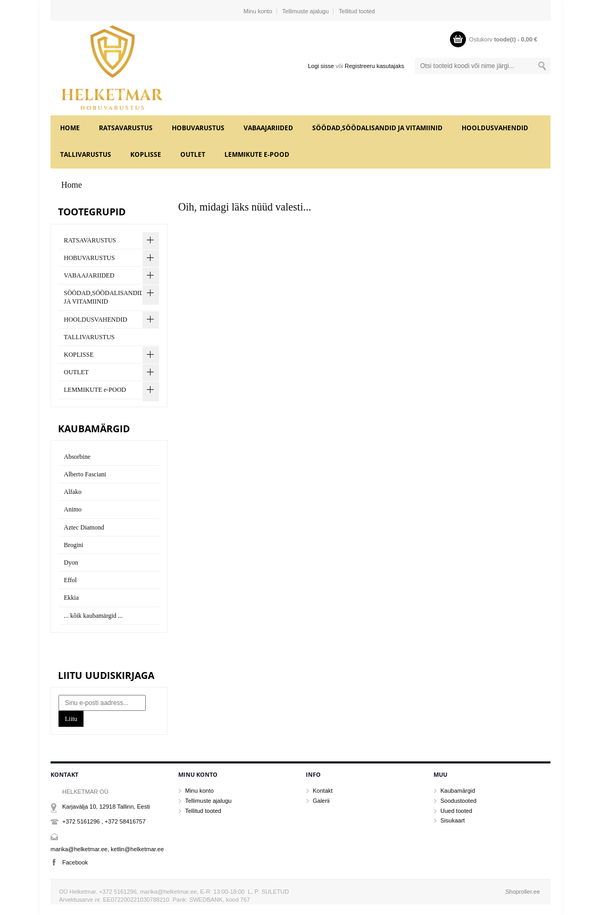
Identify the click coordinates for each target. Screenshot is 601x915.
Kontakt (322, 790)
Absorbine (77, 456)
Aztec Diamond (84, 527)
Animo (72, 509)
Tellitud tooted (357, 11)
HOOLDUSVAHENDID (495, 127)
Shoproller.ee (522, 891)
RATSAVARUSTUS (126, 127)
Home (70, 127)
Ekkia (71, 597)
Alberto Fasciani (85, 474)
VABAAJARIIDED (268, 127)
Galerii (321, 801)
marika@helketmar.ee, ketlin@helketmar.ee (107, 849)
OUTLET (192, 154)
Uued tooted (456, 811)
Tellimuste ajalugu (305, 11)
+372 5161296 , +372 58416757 (104, 821)
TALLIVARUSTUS (85, 154)
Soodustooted (458, 801)
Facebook (75, 862)
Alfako (72, 492)
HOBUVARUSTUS (198, 127)
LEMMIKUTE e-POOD (256, 154)
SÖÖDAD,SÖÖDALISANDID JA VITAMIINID (377, 127)
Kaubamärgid (457, 790)
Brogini (74, 545)
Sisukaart (452, 820)
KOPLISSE (145, 154)
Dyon (71, 562)
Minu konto (258, 11)
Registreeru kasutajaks (374, 66)
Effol (70, 580)
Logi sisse (321, 66)
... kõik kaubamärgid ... (93, 615)
